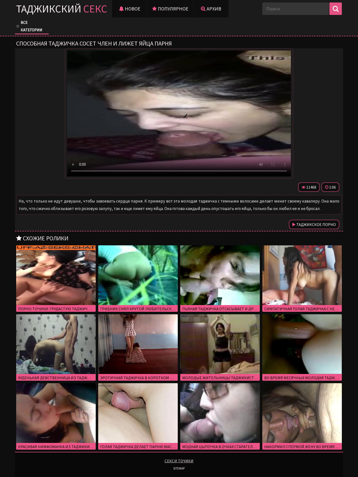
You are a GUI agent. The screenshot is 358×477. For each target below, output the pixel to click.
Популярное (170, 8)
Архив (211, 8)
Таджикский (61, 8)
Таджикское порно (314, 224)
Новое (129, 8)
